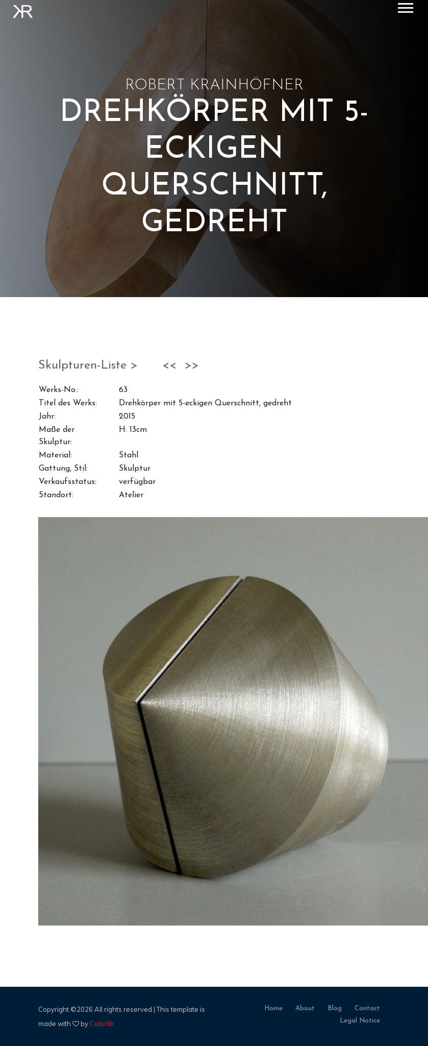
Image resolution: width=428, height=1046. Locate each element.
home (273, 1008)
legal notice (360, 1020)
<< (169, 365)
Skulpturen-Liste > (90, 365)
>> (192, 365)
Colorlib (102, 1023)
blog (335, 1008)
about (305, 1008)
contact (367, 1008)
